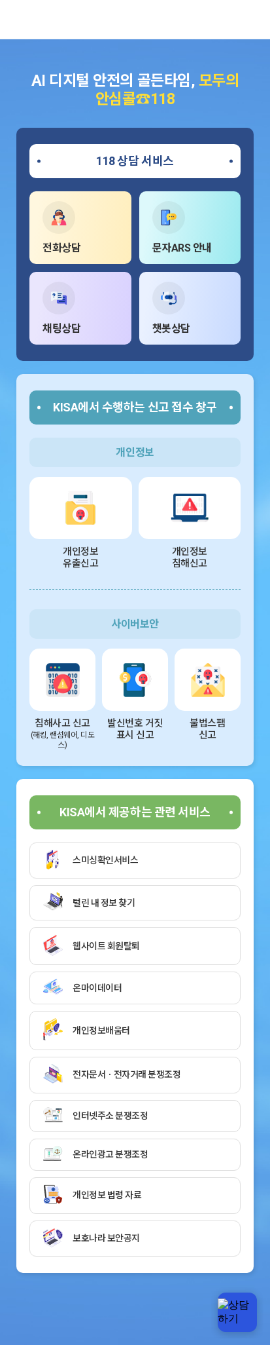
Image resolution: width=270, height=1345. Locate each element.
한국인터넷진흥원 (29, 20)
